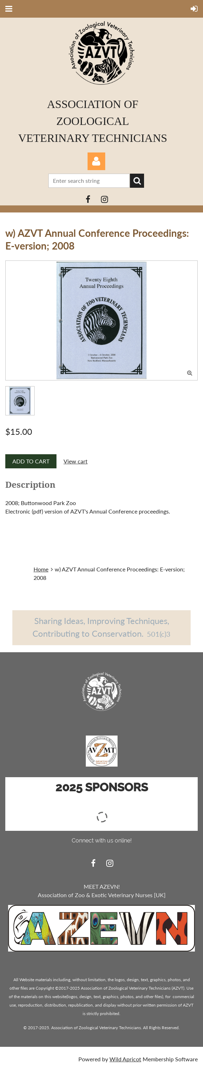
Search (137, 181)
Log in (96, 161)
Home (41, 569)
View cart (76, 461)
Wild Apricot (125, 1059)
